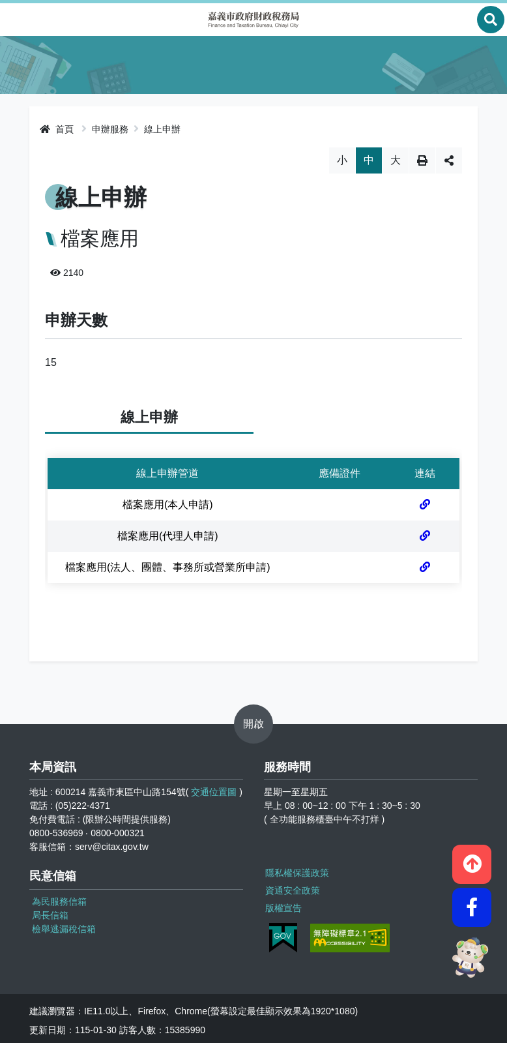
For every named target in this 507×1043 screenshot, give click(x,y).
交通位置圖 (214, 792)
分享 (449, 160)
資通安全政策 (291, 887)
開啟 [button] (253, 723)
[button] (471, 857)
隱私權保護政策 (296, 871)
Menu (16, 19)
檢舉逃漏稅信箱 (64, 929)
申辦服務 (110, 129)
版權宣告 (282, 903)
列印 (422, 160)
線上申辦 (162, 129)
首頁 (57, 129)
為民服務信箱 (59, 901)
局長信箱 (50, 915)
